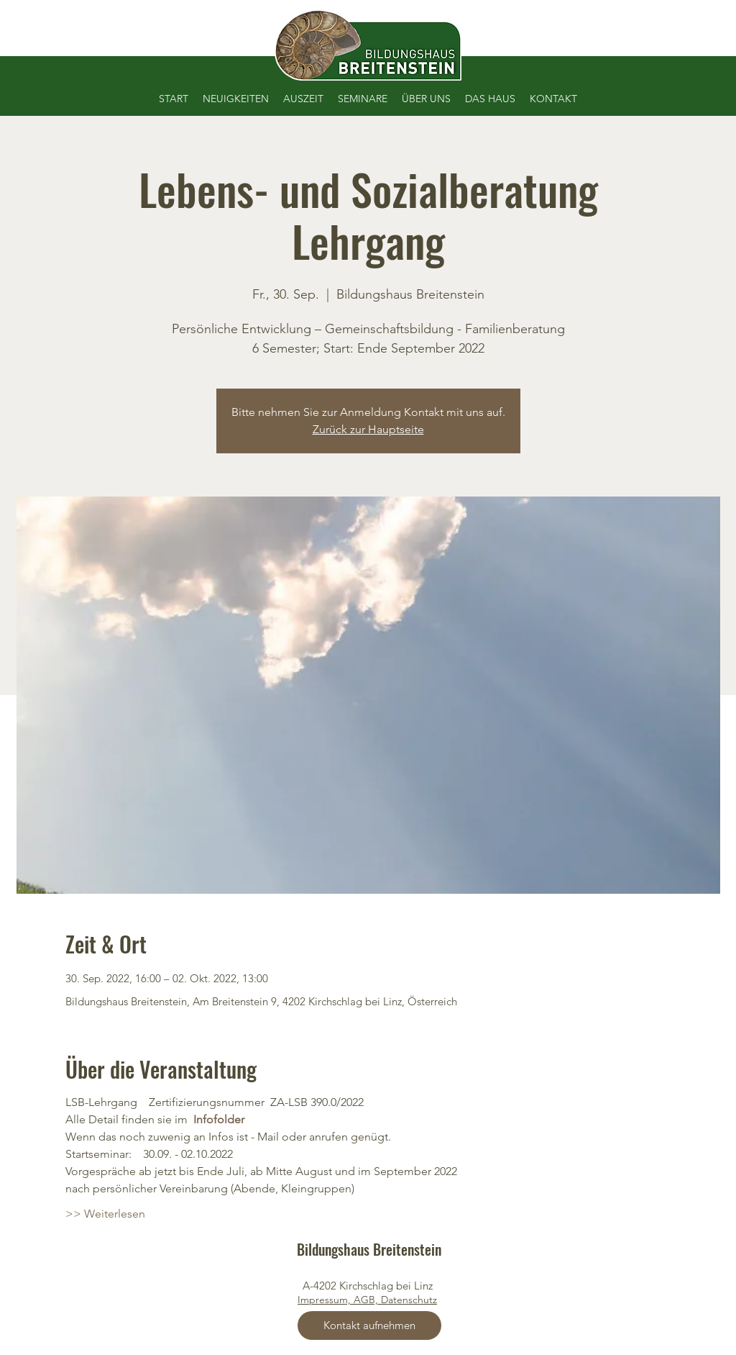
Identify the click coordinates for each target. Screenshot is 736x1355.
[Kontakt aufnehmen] (369, 1325)
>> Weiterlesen (105, 1213)
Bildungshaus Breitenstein (369, 1249)
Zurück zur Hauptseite (368, 429)
